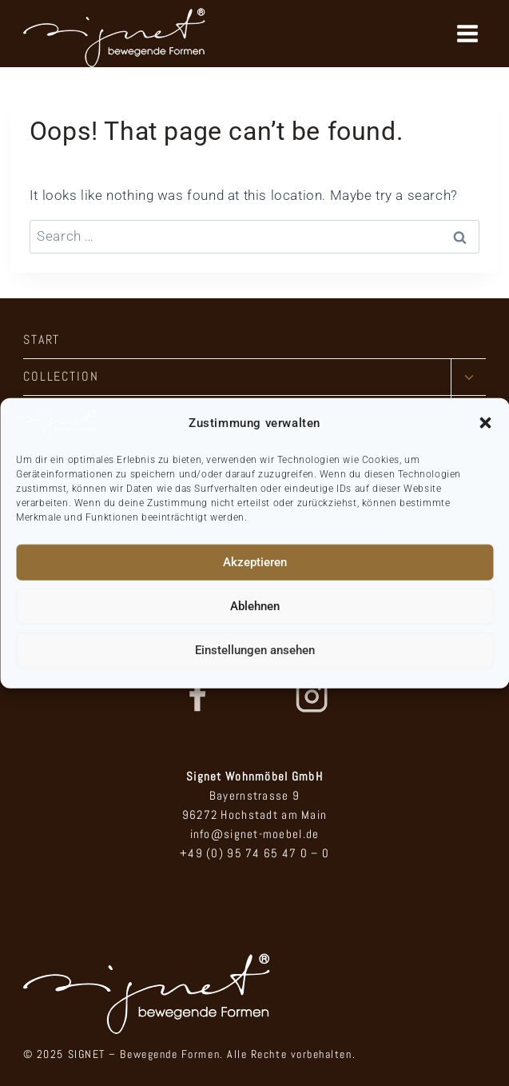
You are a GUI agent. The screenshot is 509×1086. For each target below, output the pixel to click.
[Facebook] (196, 696)
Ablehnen (255, 606)
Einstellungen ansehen (255, 650)
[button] (485, 423)
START (42, 339)
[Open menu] (467, 33)
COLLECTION (61, 376)
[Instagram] (311, 696)
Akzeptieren (255, 562)
